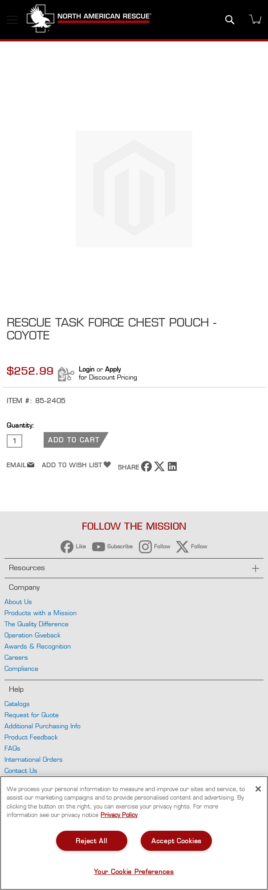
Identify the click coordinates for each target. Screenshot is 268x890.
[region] (134, 833)
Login (86, 369)
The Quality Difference (36, 624)
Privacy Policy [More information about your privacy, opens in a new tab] (119, 814)
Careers (16, 657)
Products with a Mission (40, 612)
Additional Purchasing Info (42, 726)
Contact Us (20, 770)
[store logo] (89, 19)
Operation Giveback (32, 635)
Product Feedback (31, 737)
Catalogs (17, 703)
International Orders (33, 759)
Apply (113, 369)
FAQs (12, 748)
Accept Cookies (176, 841)
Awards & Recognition (37, 646)
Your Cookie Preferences (134, 871)
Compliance (21, 668)
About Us (18, 601)
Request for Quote (31, 715)
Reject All (91, 841)
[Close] (258, 789)
